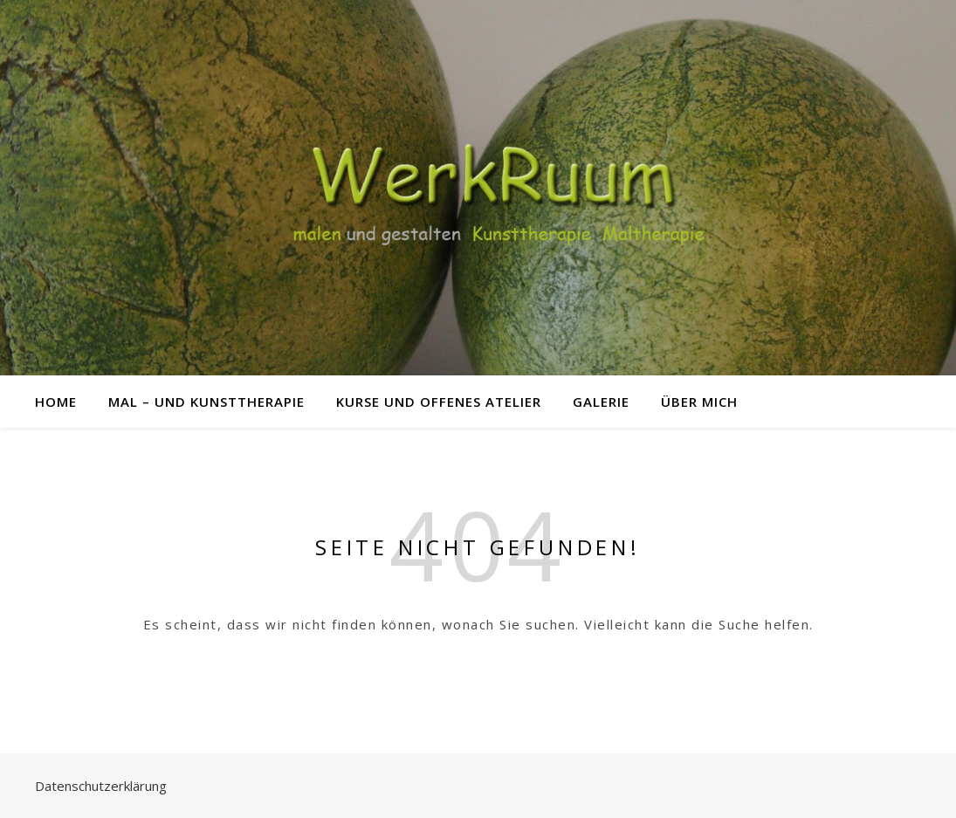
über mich (699, 401)
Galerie (601, 401)
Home (56, 401)
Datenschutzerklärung (101, 785)
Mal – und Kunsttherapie (206, 401)
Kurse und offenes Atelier (438, 401)
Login (448, 785)
